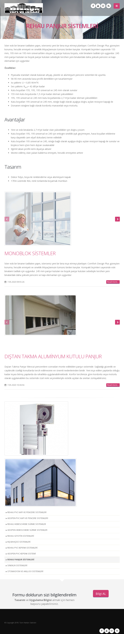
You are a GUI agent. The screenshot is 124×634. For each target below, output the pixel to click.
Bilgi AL (101, 594)
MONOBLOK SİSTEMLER (30, 253)
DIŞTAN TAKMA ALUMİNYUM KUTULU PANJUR (53, 356)
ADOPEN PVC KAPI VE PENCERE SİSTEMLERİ (27, 518)
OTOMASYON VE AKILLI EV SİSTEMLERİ (25, 571)
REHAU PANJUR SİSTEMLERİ (20, 559)
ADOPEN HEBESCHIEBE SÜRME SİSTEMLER (27, 530)
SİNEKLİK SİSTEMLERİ (17, 565)
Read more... (113, 282)
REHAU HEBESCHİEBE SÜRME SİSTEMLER (26, 524)
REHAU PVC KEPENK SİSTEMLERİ (22, 547)
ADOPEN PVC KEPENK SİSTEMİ (21, 553)
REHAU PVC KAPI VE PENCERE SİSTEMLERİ (27, 512)
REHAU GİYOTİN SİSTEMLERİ (20, 536)
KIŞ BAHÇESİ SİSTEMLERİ (19, 541)
